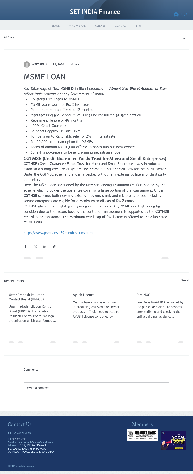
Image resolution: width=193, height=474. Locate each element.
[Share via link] (54, 246)
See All (185, 280)
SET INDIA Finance (95, 12)
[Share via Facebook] (25, 246)
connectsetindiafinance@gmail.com (34, 442)
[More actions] (167, 64)
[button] (184, 37)
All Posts (9, 37)
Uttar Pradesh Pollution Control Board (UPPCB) (26, 297)
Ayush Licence (83, 295)
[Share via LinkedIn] (45, 246)
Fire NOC (143, 295)
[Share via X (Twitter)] (35, 246)
